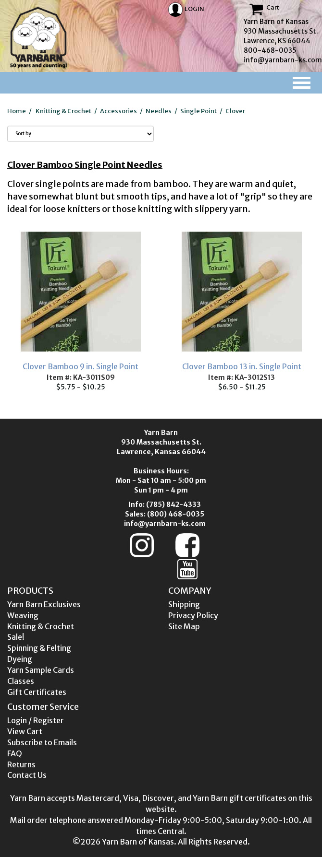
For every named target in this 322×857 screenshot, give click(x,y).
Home (16, 111)
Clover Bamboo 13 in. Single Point (241, 366)
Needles (159, 111)
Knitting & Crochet (63, 111)
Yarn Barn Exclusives (44, 604)
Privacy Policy (193, 615)
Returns (21, 764)
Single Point (198, 111)
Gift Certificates (36, 692)
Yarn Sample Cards (40, 670)
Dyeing (19, 659)
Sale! (16, 637)
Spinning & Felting (39, 648)
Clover (235, 111)
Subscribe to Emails (42, 742)
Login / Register (35, 720)
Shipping (184, 604)
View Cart (24, 731)
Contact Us (27, 775)
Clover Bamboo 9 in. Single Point (80, 366)
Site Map (184, 626)
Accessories (118, 111)
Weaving (22, 615)
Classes (20, 681)
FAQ (14, 753)
